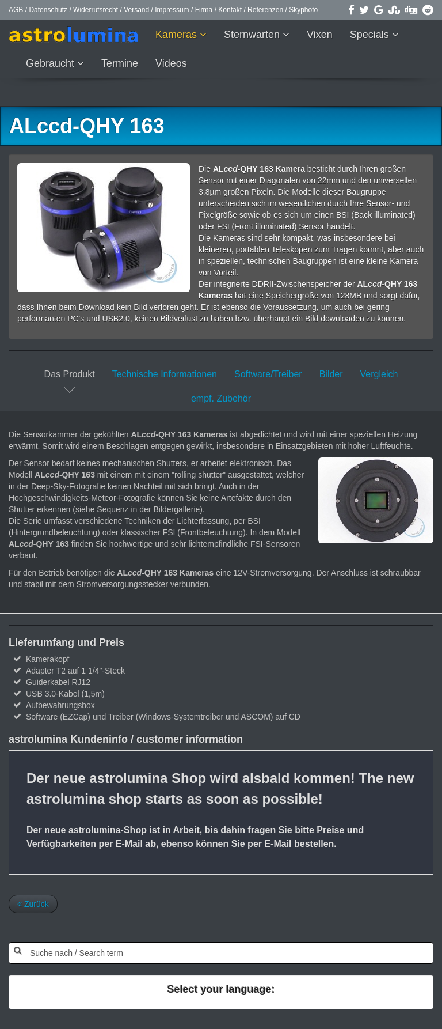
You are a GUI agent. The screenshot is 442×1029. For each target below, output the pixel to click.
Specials (371, 34)
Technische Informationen (164, 374)
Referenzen (265, 10)
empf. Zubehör (221, 398)
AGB (16, 10)
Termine (119, 63)
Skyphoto (303, 10)
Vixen (320, 34)
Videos (171, 63)
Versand (136, 10)
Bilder (331, 374)
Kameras (177, 34)
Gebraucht (51, 63)
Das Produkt (69, 374)
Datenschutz (48, 10)
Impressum (172, 10)
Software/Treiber (268, 374)
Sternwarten (253, 34)
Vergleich (379, 374)
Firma (204, 10)
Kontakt (230, 10)
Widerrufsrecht (95, 10)
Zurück (33, 904)
